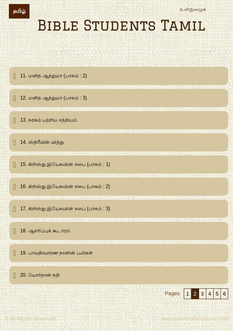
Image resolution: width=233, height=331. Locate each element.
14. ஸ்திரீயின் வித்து (42, 142)
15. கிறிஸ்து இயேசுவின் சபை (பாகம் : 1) (65, 164)
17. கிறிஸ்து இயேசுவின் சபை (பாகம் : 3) (65, 208)
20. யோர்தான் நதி (40, 275)
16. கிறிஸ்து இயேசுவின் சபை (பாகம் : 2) (65, 186)
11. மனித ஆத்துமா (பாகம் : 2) (53, 76)
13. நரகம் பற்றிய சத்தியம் (48, 120)
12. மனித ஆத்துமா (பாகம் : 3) (53, 98)
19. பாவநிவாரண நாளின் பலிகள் (56, 253)
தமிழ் (19, 11)
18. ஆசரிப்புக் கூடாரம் (45, 231)
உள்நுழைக (193, 9)
